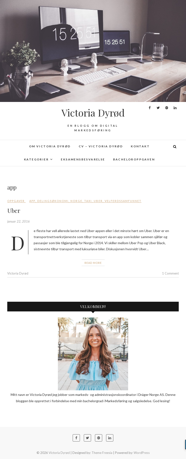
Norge (76, 200)
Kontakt (140, 146)
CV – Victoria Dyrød (101, 146)
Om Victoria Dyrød (50, 146)
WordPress (142, 453)
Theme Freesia (102, 453)
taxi (88, 200)
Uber (98, 200)
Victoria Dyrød (93, 112)
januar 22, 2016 (18, 221)
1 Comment (170, 273)
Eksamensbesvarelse (83, 159)
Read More (93, 262)
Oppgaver (16, 200)
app (32, 200)
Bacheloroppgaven (134, 159)
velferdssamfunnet (123, 200)
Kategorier (36, 159)
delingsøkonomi (53, 200)
